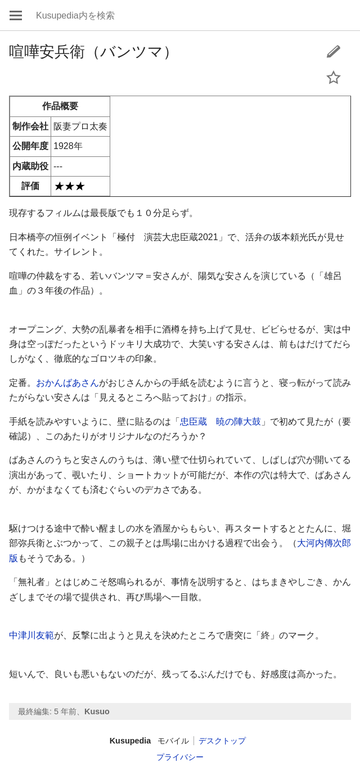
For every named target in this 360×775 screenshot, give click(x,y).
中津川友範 (31, 635)
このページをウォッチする (333, 77)
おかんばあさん (67, 383)
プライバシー (180, 757)
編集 (333, 51)
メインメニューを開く (16, 15)
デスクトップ (222, 740)
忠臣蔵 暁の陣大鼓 (220, 421)
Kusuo (97, 711)
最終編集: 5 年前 (47, 711)
